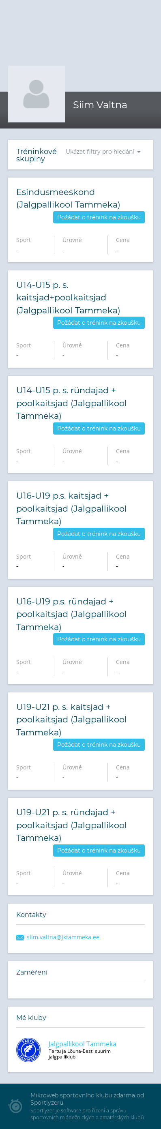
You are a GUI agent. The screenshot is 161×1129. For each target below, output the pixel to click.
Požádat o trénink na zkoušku (99, 217)
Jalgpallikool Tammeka (82, 1043)
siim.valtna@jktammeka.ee (63, 937)
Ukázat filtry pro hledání (100, 151)
